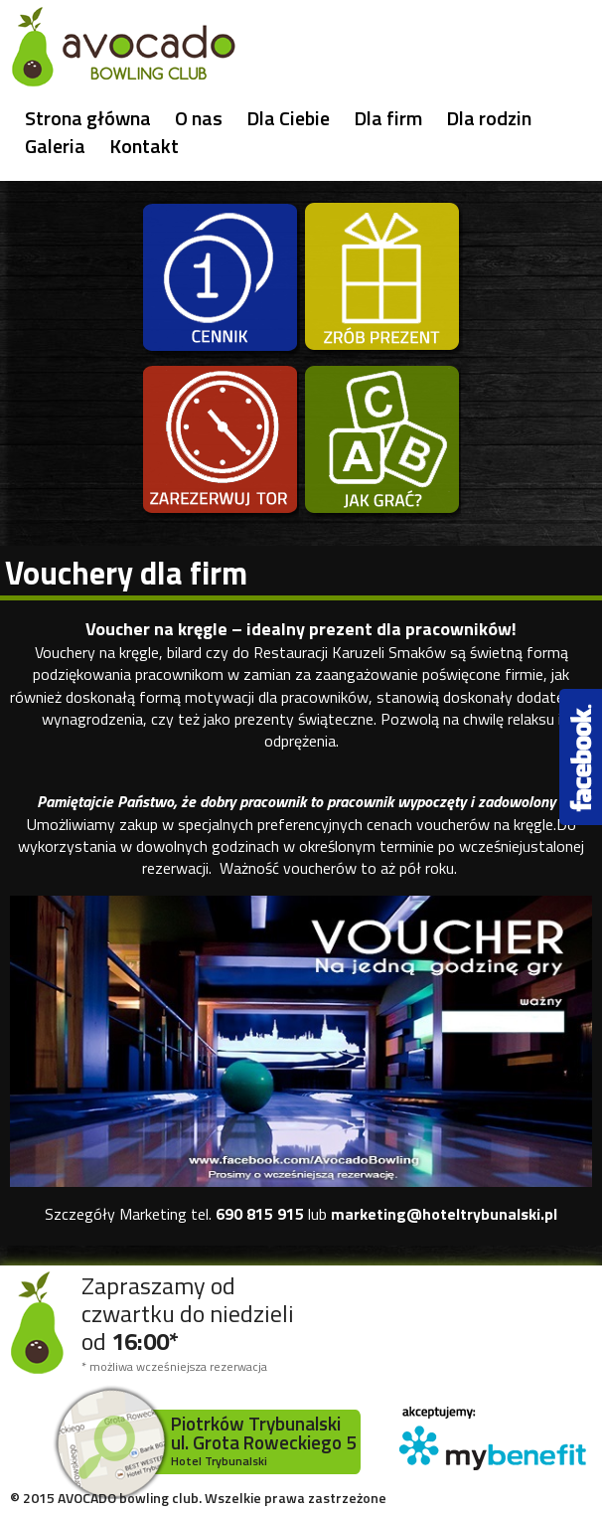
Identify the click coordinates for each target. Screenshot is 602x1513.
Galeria (55, 146)
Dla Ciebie (288, 118)
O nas (199, 118)
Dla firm (388, 118)
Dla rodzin (488, 118)
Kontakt (144, 146)
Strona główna (88, 118)
